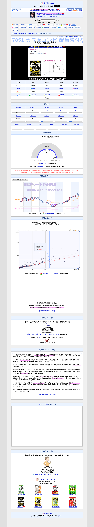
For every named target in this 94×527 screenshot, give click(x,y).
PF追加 (79, 36)
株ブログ (57, 474)
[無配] (30, 33)
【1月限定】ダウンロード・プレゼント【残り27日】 (49, 13)
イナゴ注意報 (61, 27)
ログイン (78, 9)
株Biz (14, 33)
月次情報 (15, 27)
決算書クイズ (38, 507)
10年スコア (33, 95)
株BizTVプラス (43, 404)
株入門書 (15, 30)
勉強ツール (70, 27)
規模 (76, 124)
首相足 (77, 27)
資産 (64, 124)
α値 (19, 95)
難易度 (18, 88)
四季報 (69, 36)
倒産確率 (53, 27)
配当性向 (61, 107)
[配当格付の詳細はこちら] (47, 311)
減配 (61, 116)
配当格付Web (49, 3)
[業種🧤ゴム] (53, 9)
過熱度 (33, 88)
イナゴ (76, 95)
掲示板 (74, 36)
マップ (40, 25)
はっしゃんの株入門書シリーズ (47, 479)
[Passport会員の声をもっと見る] (47, 394)
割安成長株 (22, 27)
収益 (29, 124)
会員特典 (69, 10)
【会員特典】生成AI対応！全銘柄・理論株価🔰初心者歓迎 (50, 14)
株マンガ (57, 25)
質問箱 (79, 10)
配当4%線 (18, 107)
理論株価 (15, 25)
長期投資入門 (73, 507)
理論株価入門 (56, 507)
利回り (33, 116)
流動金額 (61, 88)
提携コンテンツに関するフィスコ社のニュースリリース (43, 334)
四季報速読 (45, 27)
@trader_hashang (39, 474)
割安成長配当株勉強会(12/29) (38, 10)
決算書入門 (38, 494)
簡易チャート (23, 25)
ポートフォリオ (16, 11)
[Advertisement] (47, 288)
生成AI (63, 25)
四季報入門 (72, 494)
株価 (46, 116)
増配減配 (47, 107)
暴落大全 (20, 507)
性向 (41, 124)
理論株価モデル (42, 163)
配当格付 (73, 25)
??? (47, 110)
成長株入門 (21, 494)
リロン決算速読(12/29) (53, 10)
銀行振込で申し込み (55, 16)
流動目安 (47, 88)
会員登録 (70, 9)
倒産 (75, 116)
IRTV (40, 337)
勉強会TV (49, 25)
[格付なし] (35, 33)
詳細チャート (32, 25)
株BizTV (50, 474)
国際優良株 (31, 27)
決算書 (64, 36)
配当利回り (32, 107)
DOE (75, 107)
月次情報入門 (56, 494)
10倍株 (38, 27)
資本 (17, 124)
